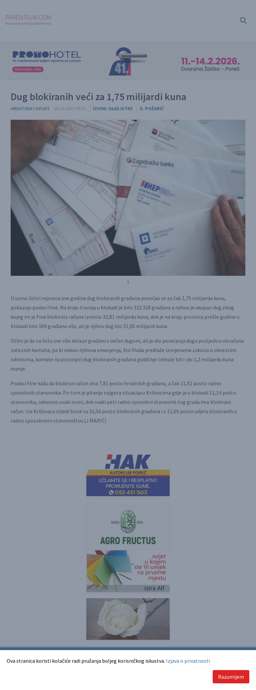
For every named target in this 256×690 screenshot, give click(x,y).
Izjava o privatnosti (188, 660)
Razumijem (231, 676)
